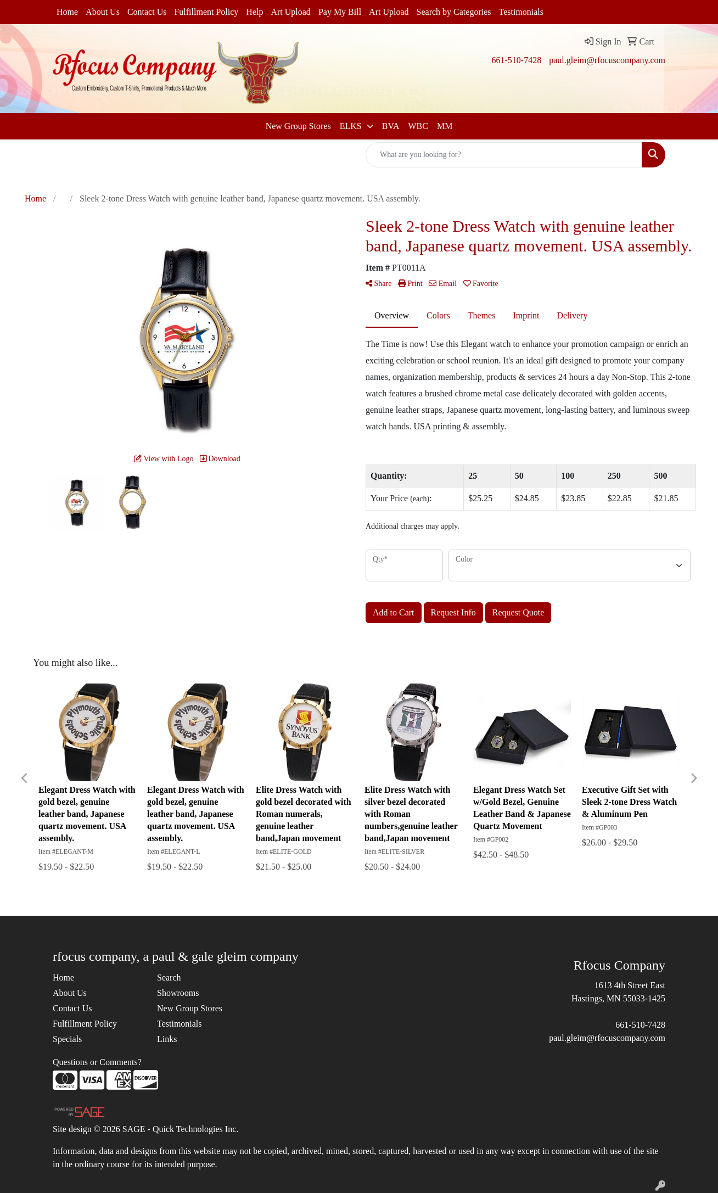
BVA (391, 126)
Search (169, 977)
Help (254, 11)
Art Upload (290, 11)
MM (444, 126)
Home (67, 11)
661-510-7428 (516, 60)
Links (167, 1039)
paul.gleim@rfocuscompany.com (607, 60)
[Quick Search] (504, 154)
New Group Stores (298, 126)
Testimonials (521, 11)
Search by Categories (454, 11)
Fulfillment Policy (206, 11)
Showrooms (178, 993)
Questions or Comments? (97, 1062)
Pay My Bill (339, 11)
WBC (418, 126)
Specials (67, 1039)
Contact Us (147, 11)
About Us (103, 11)
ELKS (352, 126)
